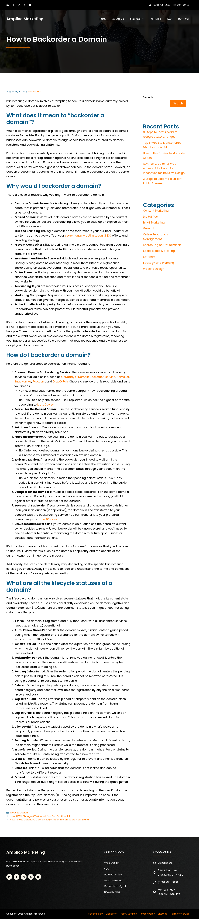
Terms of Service (180, 913)
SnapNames (22, 381)
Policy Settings (129, 913)
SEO (106, 869)
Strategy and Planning (158, 263)
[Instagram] (19, 5)
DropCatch (60, 381)
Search (148, 97)
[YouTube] (30, 5)
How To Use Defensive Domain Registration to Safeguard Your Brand (49, 819)
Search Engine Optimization (162, 245)
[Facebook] (13, 5)
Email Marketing (154, 222)
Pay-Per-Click (113, 874)
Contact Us (165, 863)
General (148, 228)
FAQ (169, 19)
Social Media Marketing (159, 251)
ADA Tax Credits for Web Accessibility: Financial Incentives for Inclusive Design (164, 168)
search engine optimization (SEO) (88, 235)
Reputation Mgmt (115, 886)
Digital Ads (150, 217)
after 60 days (47, 519)
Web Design (111, 863)
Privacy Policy (147, 913)
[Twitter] (24, 5)
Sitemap (162, 913)
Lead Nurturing (113, 880)
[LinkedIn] (7, 5)
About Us (118, 19)
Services (138, 19)
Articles (156, 19)
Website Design (19, 812)
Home (103, 19)
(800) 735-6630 (168, 882)
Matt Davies (45, 404)
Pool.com (39, 381)
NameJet (123, 377)
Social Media (112, 892)
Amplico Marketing (25, 18)
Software (149, 257)
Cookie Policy (95, 913)
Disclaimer (111, 913)
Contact (183, 19)
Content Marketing (156, 211)
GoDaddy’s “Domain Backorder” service (88, 377)
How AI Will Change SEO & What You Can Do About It (40, 816)
